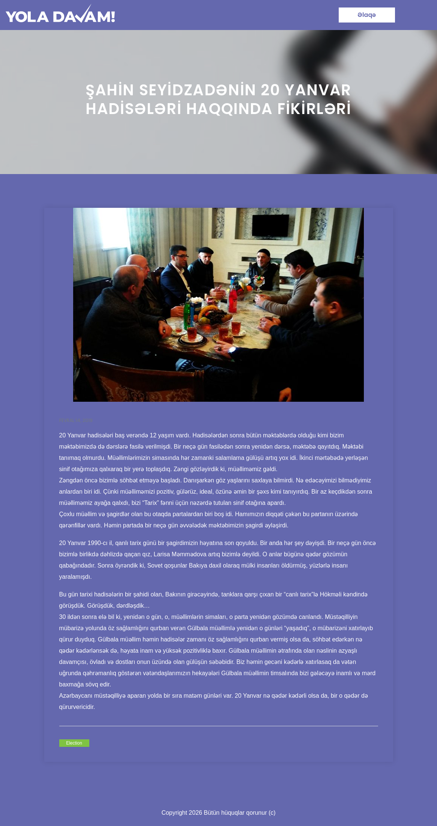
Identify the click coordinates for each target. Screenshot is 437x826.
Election (74, 743)
